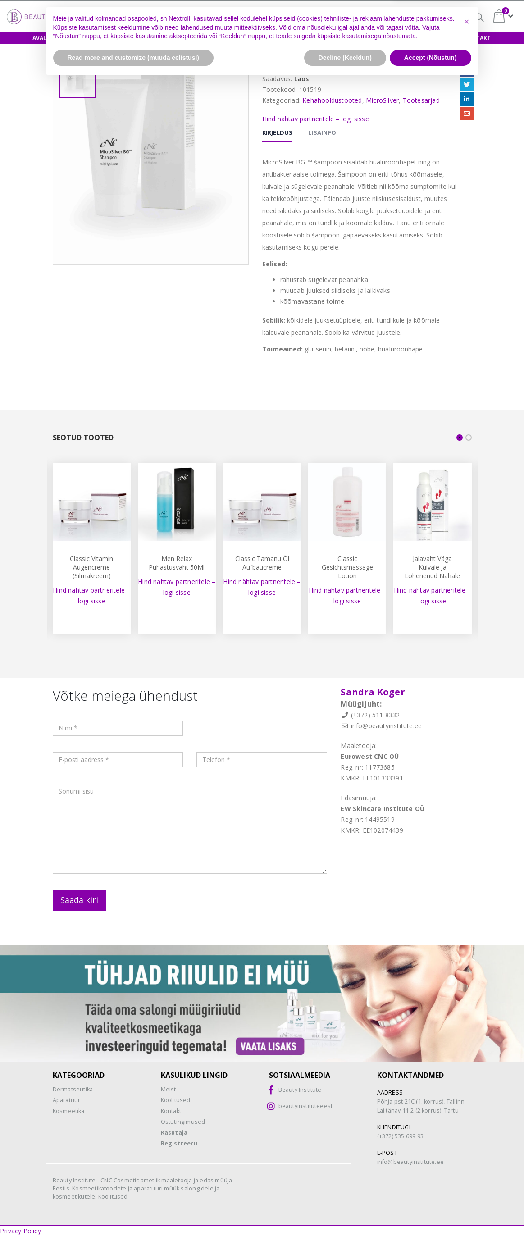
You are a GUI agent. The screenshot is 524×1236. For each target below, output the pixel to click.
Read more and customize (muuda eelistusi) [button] (134, 1211)
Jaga (465, 58)
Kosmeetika (69, 1111)
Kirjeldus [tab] (277, 132)
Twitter (467, 84)
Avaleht (44, 38)
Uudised (434, 38)
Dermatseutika (73, 1089)
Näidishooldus (191, 38)
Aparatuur (67, 1100)
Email (467, 113)
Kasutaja (174, 1132)
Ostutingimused (183, 1122)
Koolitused (132, 38)
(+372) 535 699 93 (400, 1136)
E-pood (86, 38)
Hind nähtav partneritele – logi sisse (315, 118)
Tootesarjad (421, 100)
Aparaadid (307, 38)
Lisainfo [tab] (322, 132)
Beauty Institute (300, 1090)
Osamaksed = (252, 17)
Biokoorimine (386, 17)
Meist (395, 38)
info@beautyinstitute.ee (386, 725)
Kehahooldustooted (332, 100)
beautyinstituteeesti (306, 1106)
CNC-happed (321, 18)
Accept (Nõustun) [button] (430, 1211)
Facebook (467, 70)
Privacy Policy (20, 1231)
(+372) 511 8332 (375, 715)
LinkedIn (467, 99)
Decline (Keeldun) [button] (345, 1211)
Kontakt (477, 38)
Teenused (355, 38)
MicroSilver (382, 100)
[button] (467, 1175)
